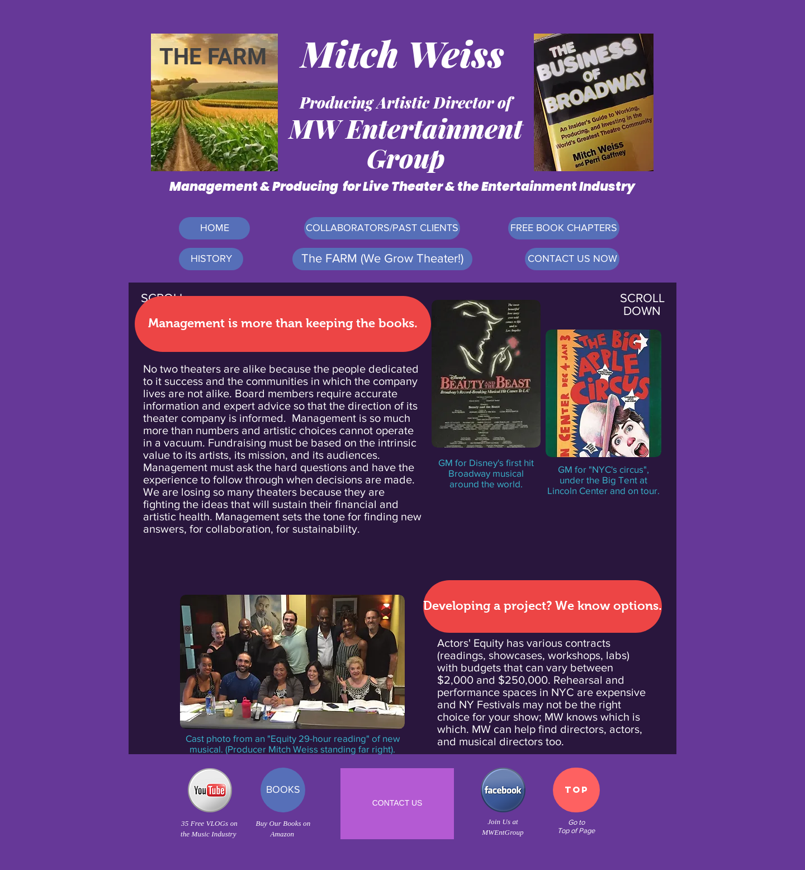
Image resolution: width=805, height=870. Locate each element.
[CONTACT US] (397, 803)
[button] (283, 324)
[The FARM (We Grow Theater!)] (382, 259)
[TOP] (576, 790)
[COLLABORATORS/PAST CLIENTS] (382, 228)
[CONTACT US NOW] (572, 259)
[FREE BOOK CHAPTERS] (563, 228)
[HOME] (214, 228)
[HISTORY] (211, 259)
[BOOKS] (283, 790)
